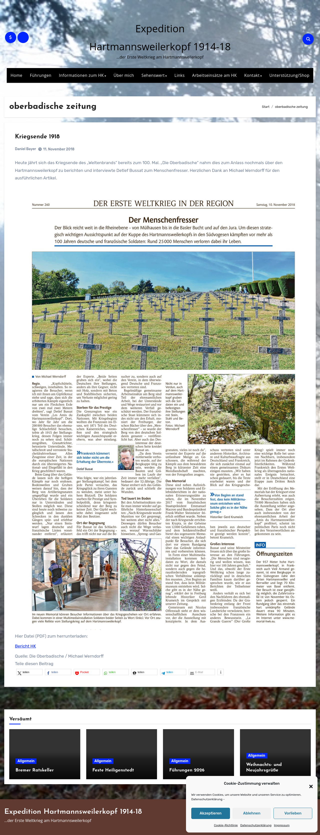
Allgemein (26, 760)
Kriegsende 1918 (38, 137)
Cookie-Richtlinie (226, 825)
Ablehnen (251, 813)
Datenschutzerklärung (206, 799)
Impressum (282, 825)
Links (179, 75)
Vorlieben (293, 813)
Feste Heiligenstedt (113, 769)
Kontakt (252, 75)
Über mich (124, 75)
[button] (308, 783)
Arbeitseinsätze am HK (214, 75)
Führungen (41, 75)
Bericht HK (26, 644)
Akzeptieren (211, 813)
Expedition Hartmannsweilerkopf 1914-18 (73, 811)
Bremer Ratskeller (35, 769)
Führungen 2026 (186, 769)
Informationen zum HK (81, 75)
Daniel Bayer (26, 149)
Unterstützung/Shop (289, 75)
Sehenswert (153, 75)
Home (16, 75)
